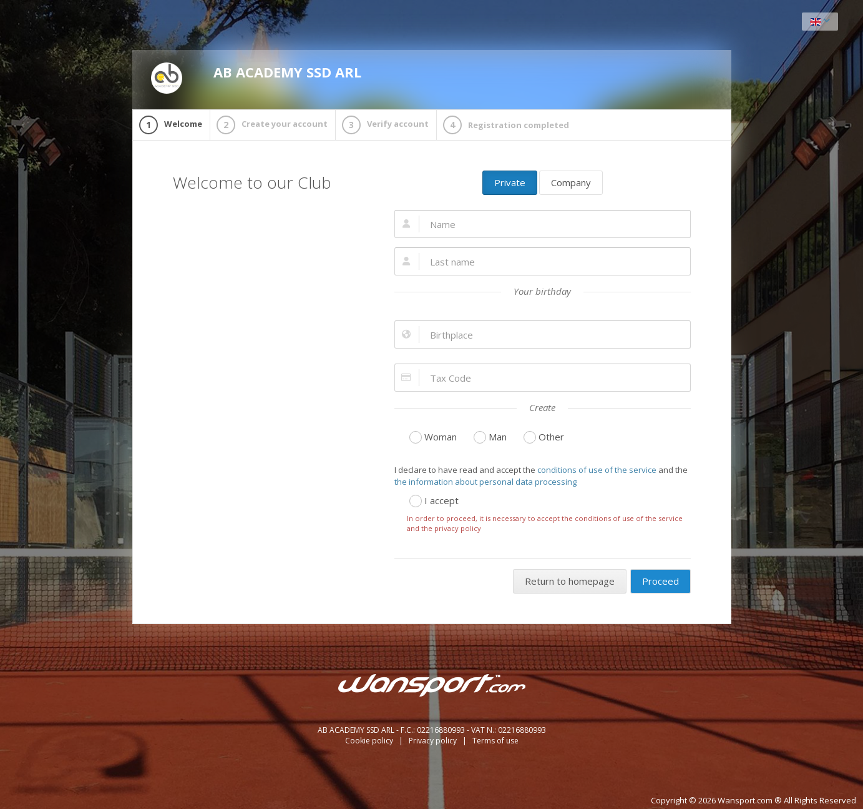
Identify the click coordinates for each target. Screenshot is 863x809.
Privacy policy (434, 740)
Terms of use (495, 740)
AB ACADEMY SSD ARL (256, 78)
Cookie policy (370, 740)
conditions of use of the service (596, 469)
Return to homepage (570, 581)
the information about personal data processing (485, 481)
